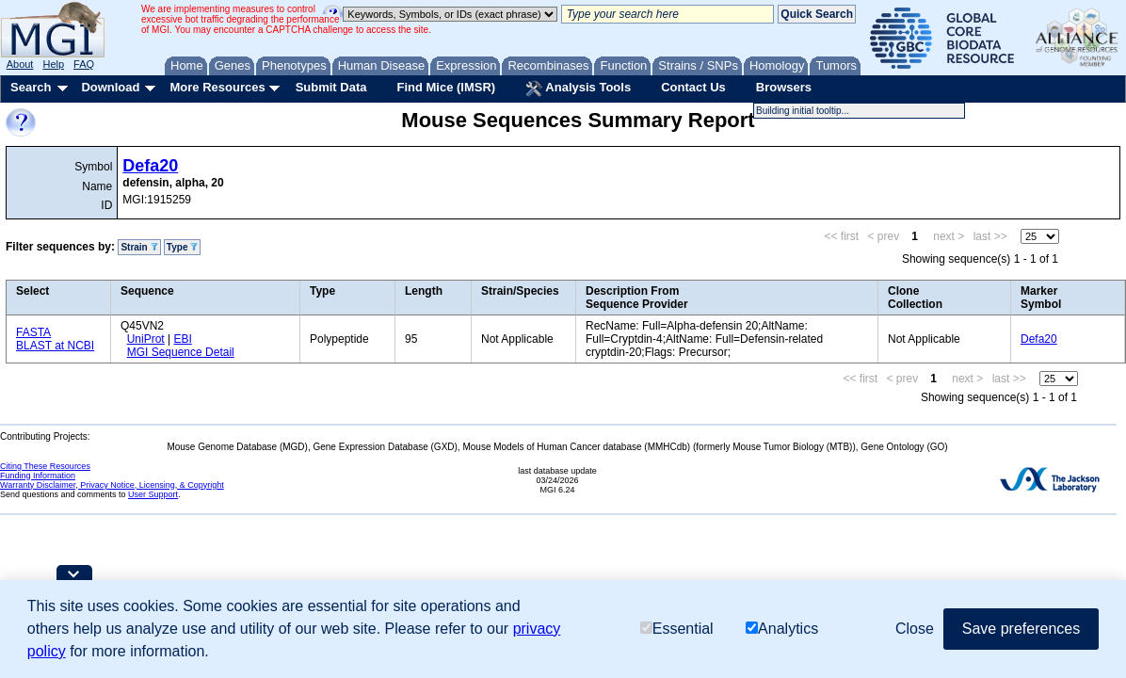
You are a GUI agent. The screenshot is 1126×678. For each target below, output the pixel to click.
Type (182, 247)
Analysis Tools (578, 88)
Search (30, 87)
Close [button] (914, 629)
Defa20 (150, 165)
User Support (153, 494)
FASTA (33, 332)
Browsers (784, 87)
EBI (182, 339)
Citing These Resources (45, 466)
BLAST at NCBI (55, 345)
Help (53, 64)
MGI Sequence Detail (180, 352)
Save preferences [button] (1021, 629)
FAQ (83, 64)
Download (110, 87)
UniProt (146, 339)
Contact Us (693, 87)
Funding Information (37, 475)
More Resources (217, 87)
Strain (139, 247)
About (20, 64)
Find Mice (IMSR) (445, 87)
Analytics (782, 629)
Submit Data (331, 87)
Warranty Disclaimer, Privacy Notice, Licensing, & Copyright (112, 485)
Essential (677, 629)
